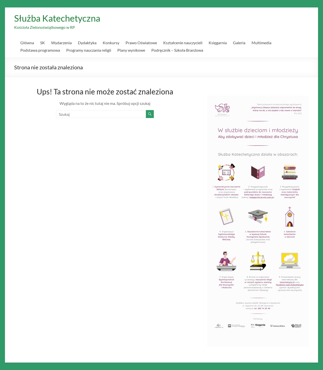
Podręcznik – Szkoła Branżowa (177, 50)
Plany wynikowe (131, 50)
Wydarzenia (61, 42)
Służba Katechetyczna (57, 18)
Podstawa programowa (40, 50)
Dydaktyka (87, 42)
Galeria (239, 42)
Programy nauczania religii (88, 50)
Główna (27, 42)
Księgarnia (218, 42)
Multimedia (261, 42)
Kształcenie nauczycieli (182, 42)
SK (42, 42)
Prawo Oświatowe (141, 42)
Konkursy (111, 42)
